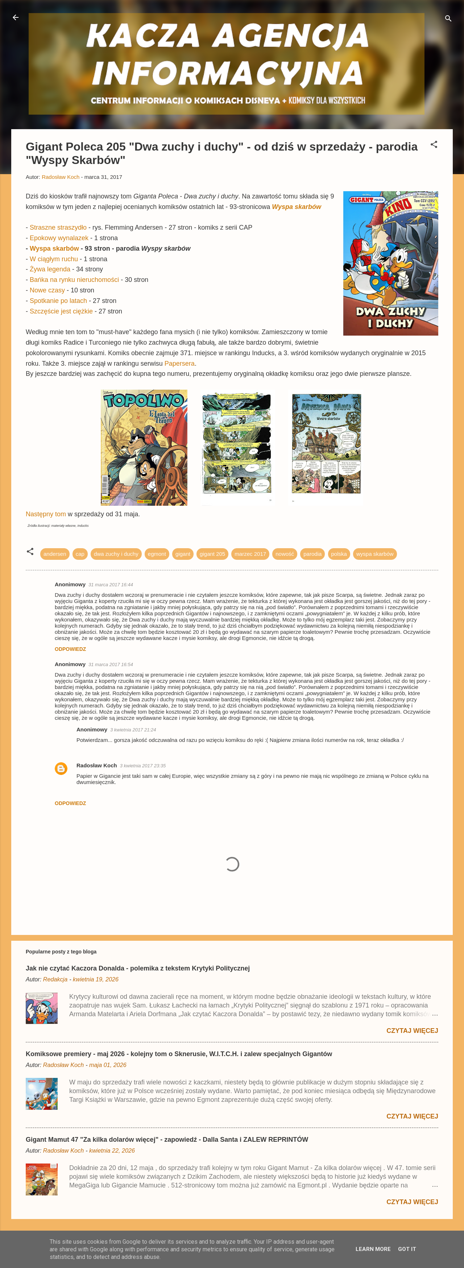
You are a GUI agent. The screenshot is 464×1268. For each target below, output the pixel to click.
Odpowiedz (70, 649)
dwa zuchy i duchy (116, 554)
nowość (285, 554)
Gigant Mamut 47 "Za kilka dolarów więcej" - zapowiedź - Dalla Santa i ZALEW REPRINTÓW (167, 1139)
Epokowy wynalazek (59, 238)
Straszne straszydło (58, 227)
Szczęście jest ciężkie (60, 311)
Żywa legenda (50, 269)
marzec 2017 (250, 554)
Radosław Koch (96, 765)
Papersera (180, 363)
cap (80, 554)
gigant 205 (212, 554)
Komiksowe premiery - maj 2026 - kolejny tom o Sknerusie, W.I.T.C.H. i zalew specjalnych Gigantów (179, 1054)
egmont (157, 554)
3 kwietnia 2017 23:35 (143, 765)
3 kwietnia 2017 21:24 (133, 730)
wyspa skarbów (375, 554)
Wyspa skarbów (296, 206)
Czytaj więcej (412, 1030)
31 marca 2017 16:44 (110, 584)
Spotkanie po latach (58, 300)
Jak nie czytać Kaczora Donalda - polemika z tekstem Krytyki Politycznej (138, 968)
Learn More (373, 1249)
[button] (434, 145)
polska (339, 554)
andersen (55, 554)
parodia (312, 554)
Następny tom (47, 514)
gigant (182, 554)
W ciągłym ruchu (54, 259)
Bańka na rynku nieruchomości (74, 279)
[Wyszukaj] (448, 20)
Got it (407, 1249)
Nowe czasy (47, 290)
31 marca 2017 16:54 (110, 664)
